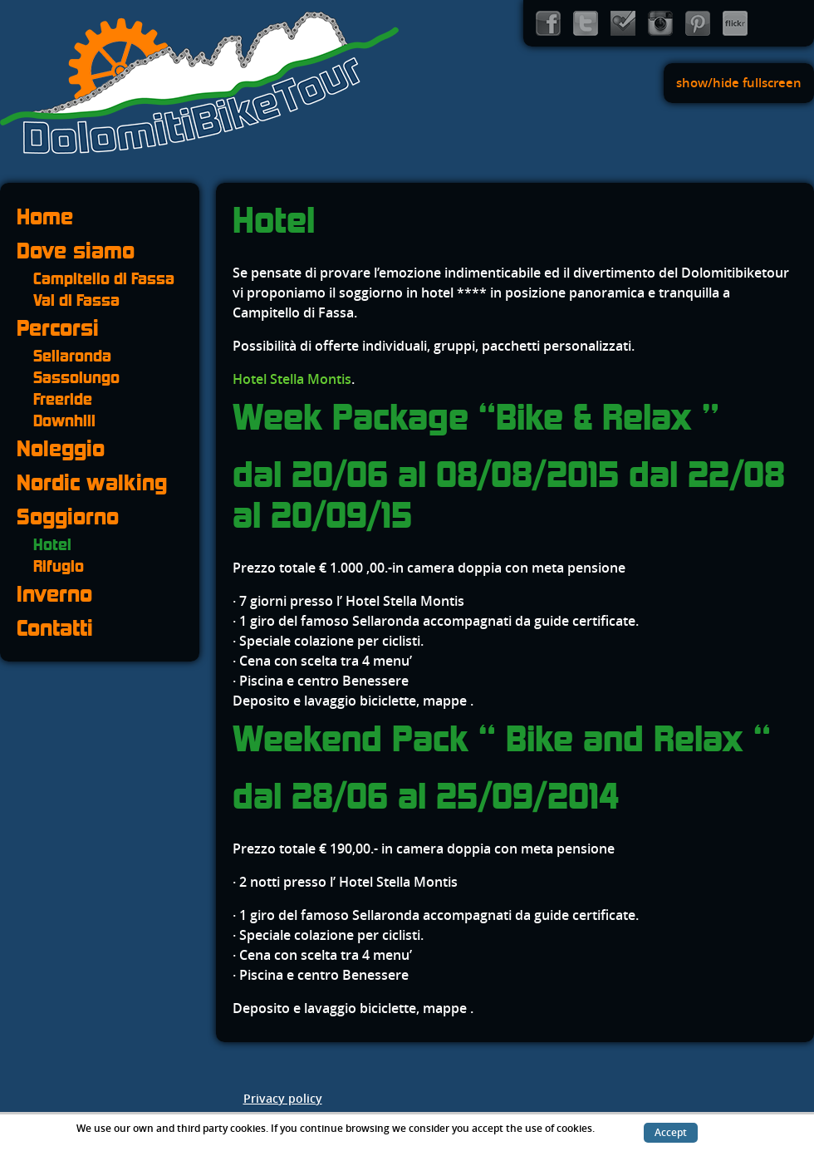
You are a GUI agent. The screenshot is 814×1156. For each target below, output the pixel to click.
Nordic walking (92, 482)
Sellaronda (72, 356)
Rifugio (58, 566)
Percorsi (58, 328)
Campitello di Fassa (103, 278)
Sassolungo (76, 377)
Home (45, 216)
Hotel (52, 544)
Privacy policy (282, 1099)
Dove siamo (76, 250)
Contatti (55, 628)
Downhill (64, 420)
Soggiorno (68, 516)
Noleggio (61, 448)
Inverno (54, 594)
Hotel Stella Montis (292, 379)
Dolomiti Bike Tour (199, 83)
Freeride (62, 399)
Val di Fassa (76, 300)
